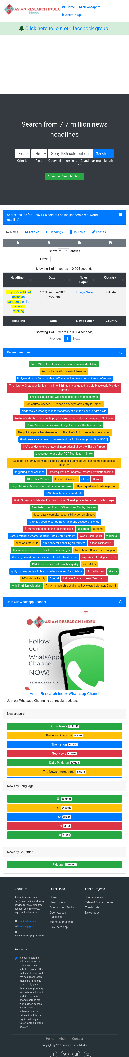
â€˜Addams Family (33, 573)
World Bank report (91, 531)
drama (113, 566)
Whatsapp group (26, 921)
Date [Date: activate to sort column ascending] (67, 277)
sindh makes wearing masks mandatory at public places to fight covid (64, 406)
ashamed (83, 524)
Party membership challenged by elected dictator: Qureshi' (81, 580)
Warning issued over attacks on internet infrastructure (44, 552)
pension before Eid (27, 538)
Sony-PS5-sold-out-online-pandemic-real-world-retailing (64, 359)
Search (101, 153)
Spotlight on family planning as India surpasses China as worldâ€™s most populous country (64, 458)
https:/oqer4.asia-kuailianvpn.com (96, 481)
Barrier (97, 474)
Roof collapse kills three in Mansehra (64, 366)
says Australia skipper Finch (99, 552)
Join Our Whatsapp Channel (26, 597)
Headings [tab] (54, 232)
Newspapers (57, 897)
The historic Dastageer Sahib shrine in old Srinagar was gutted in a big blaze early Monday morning (64, 383)
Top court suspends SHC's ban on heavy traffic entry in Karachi (64, 399)
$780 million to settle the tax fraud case (49, 524)
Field (39, 161)
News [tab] (12, 232)
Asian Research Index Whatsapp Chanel (64, 689)
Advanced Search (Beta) (64, 176)
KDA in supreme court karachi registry (55, 559)
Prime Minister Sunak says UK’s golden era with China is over (64, 420)
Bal (64, 821)
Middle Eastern (95, 566)
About (63, 1034)
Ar (64, 830)
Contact (77, 1034)
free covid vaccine (66, 474)
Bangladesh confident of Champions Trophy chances (64, 502)
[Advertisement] (64, 64)
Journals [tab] (77, 232)
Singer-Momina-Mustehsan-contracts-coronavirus (41, 481)
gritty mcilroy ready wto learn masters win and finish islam (46, 566)
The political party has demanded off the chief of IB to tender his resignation (64, 427)
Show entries (64, 251)
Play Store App (59, 922)
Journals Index (94, 892)
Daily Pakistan (64, 758)
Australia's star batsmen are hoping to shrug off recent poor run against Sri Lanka (64, 413)
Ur (64, 794)
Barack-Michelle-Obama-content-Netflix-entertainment (42, 531)
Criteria (22, 161)
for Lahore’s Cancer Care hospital (95, 545)
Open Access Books (62, 902)
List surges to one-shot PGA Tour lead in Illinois (64, 448)
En (64, 803)
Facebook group (27, 916)
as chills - (27, 297)
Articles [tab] (32, 232)
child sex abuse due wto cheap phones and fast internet (64, 392)
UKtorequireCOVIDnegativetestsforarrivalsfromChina (81, 467)
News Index (92, 907)
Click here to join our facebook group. (67, 28)
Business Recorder (64, 731)
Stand (85, 474)
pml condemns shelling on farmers (64, 538)
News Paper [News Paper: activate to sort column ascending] (94, 280)
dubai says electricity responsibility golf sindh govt (64, 509)
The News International (64, 767)
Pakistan (64, 860)
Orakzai (54, 573)
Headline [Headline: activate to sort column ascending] (26, 277)
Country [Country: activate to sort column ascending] (115, 277)
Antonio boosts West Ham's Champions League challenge (64, 517)
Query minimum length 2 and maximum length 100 (80, 163)
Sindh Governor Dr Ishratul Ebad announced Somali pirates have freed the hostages (63, 495)
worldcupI (112, 531)
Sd (64, 812)
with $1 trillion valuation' (26, 580)
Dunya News (64, 721)
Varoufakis (89, 559)
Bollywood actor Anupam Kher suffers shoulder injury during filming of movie (64, 373)
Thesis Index (93, 902)
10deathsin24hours (38, 474)
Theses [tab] (99, 232)
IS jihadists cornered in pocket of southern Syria (42, 545)
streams (98, 524)
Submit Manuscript (61, 917)
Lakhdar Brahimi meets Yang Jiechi (84, 573)
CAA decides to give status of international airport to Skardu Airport (64, 441)
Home (53, 892)
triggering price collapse (30, 467)
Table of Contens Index (99, 897)
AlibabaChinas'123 (101, 538)
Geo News (64, 749)
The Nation (64, 740)
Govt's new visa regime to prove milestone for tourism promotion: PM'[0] (64, 434)
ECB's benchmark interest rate (64, 488)
